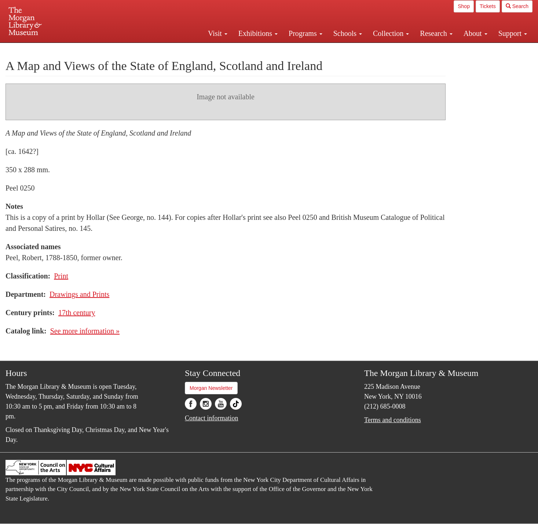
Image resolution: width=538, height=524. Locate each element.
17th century (76, 313)
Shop (464, 6)
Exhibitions (258, 33)
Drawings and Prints (79, 294)
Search (517, 6)
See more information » (85, 331)
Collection (391, 33)
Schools (347, 33)
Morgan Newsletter (211, 388)
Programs (305, 33)
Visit (217, 33)
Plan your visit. (182, 49)
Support (512, 33)
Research (436, 33)
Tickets (488, 6)
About (475, 33)
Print (61, 276)
